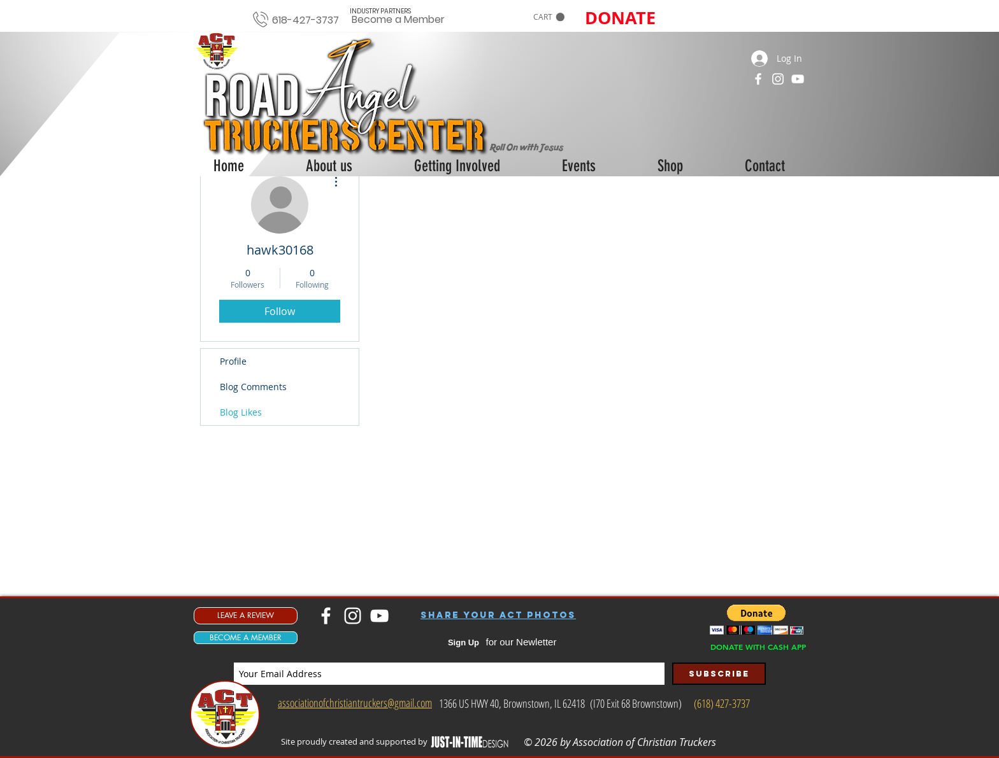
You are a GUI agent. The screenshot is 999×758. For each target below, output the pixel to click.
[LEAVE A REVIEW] (246, 615)
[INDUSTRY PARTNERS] (380, 11)
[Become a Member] (398, 20)
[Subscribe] (719, 674)
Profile (233, 361)
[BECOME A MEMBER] (246, 637)
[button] (548, 17)
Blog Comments (253, 387)
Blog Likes (241, 412)
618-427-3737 (305, 20)
